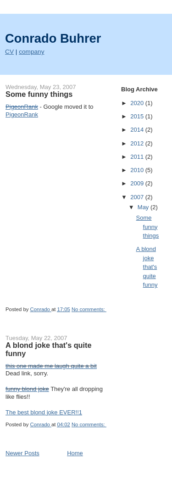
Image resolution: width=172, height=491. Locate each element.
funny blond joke (27, 388)
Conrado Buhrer (53, 38)
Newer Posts (22, 453)
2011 (137, 156)
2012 (137, 143)
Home (75, 453)
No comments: (89, 309)
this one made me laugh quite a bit (51, 366)
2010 (137, 170)
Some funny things (39, 94)
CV (9, 51)
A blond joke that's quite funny (48, 349)
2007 (137, 197)
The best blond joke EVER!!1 (44, 412)
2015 (137, 116)
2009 (137, 183)
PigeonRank (22, 114)
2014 (137, 129)
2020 (137, 103)
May (144, 207)
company (31, 51)
